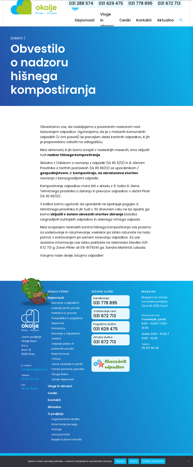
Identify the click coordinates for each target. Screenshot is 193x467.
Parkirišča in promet (64, 313)
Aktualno (165, 20)
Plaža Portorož (60, 354)
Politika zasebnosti (153, 461)
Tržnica (56, 359)
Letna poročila (60, 434)
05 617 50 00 (30, 379)
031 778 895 (140, 3)
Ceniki (125, 20)
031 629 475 (111, 3)
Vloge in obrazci (60, 386)
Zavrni (133, 461)
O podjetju (55, 414)
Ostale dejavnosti (62, 379)
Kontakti (144, 20)
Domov (17, 38)
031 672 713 (169, 3)
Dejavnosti (85, 20)
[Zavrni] (188, 461)
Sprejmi (120, 461)
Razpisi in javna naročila (66, 439)
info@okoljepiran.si (31, 369)
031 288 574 (81, 3)
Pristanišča (58, 328)
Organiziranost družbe (65, 419)
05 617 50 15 (29, 389)
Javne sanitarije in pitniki (67, 364)
